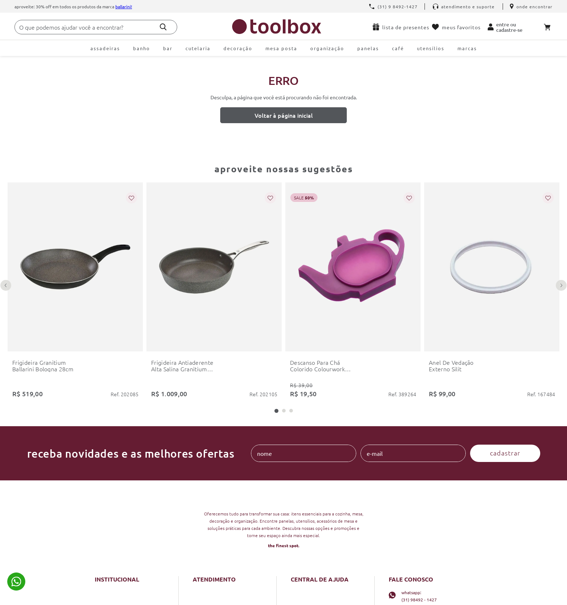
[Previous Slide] (5, 285)
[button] (276, 411)
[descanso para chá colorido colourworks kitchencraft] (353, 291)
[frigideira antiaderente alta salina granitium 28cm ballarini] (214, 291)
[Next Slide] (561, 285)
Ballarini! (123, 6)
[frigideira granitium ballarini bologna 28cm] (75, 291)
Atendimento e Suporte (464, 6)
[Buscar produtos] (163, 27)
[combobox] (95, 27)
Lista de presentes (401, 26)
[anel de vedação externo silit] (491, 291)
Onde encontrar (531, 6)
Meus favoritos (456, 27)
